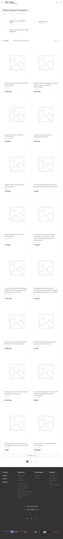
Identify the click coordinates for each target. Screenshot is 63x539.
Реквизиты (20, 480)
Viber (35, 518)
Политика (36, 478)
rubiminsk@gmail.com (32, 509)
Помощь (52, 472)
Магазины (37, 475)
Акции (4, 475)
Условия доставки (53, 478)
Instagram (27, 518)
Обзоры (51, 482)
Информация (38, 472)
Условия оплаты (53, 475)
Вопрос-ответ (52, 480)
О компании (21, 475)
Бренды (4, 482)
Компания (21, 472)
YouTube (31, 518)
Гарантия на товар (54, 484)
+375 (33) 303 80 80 (32, 506)
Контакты (20, 478)
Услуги (4, 479)
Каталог (5, 472)
